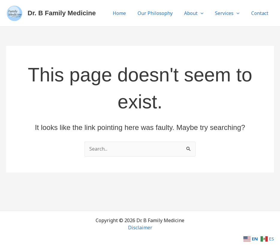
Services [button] (230, 13)
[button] (206, 13)
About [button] (199, 13)
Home (128, 13)
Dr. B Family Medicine (62, 13)
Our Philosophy (162, 13)
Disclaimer (140, 227)
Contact (260, 13)
